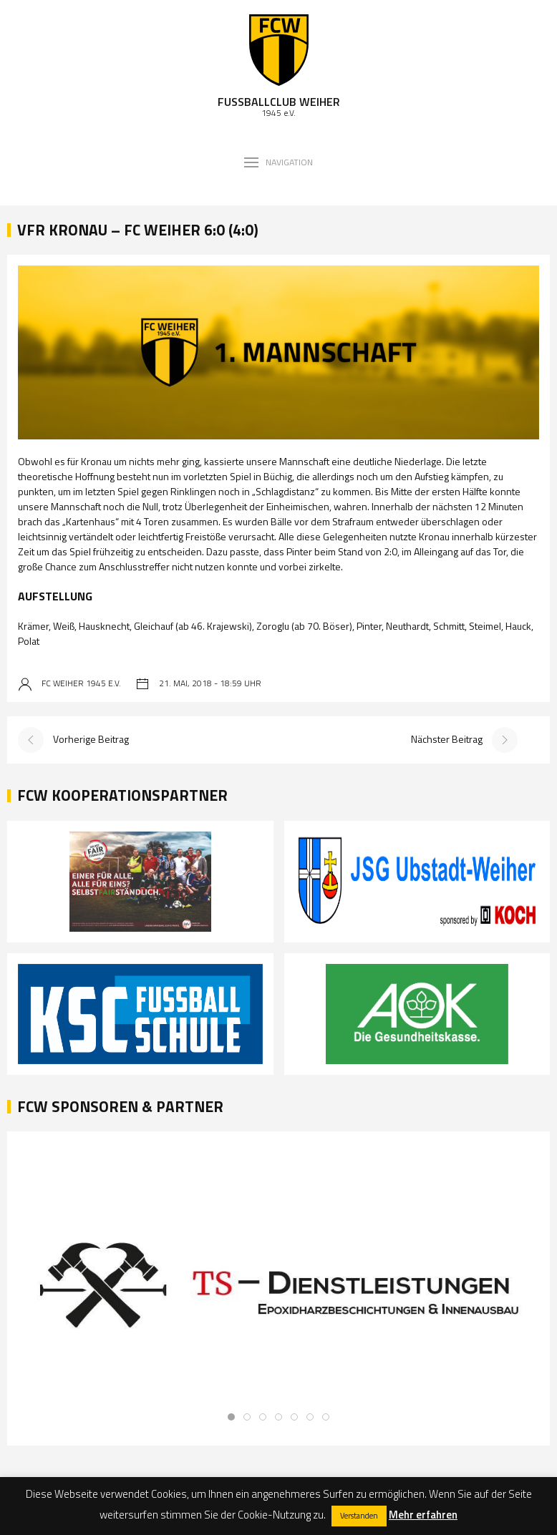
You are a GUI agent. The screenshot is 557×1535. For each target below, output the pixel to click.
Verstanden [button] (359, 1515)
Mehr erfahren (423, 1514)
